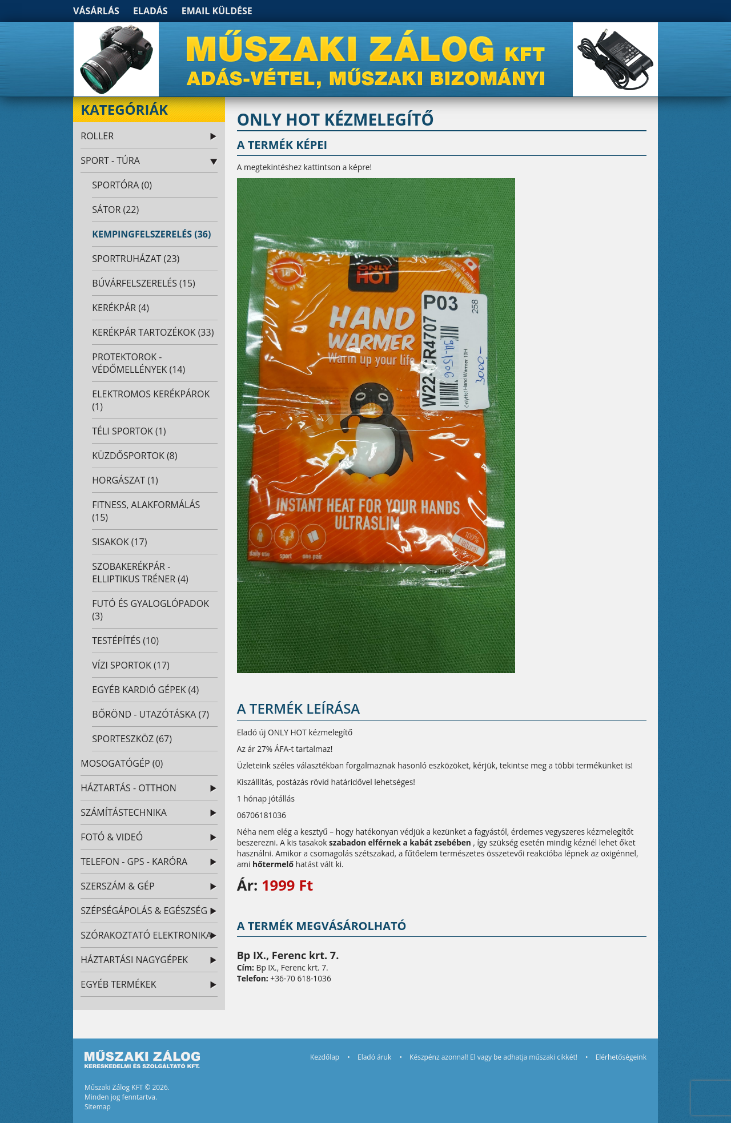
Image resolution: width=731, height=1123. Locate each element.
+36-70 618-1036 (300, 978)
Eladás (150, 11)
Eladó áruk (374, 1057)
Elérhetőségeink (621, 1057)
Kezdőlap (324, 1057)
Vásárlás (96, 11)
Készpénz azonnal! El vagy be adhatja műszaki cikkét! (493, 1057)
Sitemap (98, 1107)
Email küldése (217, 11)
